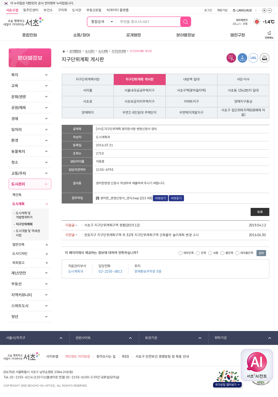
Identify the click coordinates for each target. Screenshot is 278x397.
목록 (260, 212)
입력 (261, 253)
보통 (215, 253)
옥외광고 (18, 263)
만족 (203, 253)
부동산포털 (93, 10)
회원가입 (222, 10)
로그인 (208, 10)
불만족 (229, 253)
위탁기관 (240, 338)
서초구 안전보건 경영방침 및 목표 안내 (162, 356)
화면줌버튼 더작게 (270, 10)
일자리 (16, 129)
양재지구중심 (243, 101)
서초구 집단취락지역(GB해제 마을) (243, 112)
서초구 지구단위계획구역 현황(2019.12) (112, 225)
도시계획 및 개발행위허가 (24, 215)
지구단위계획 (24, 224)
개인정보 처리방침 (77, 356)
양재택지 (88, 112)
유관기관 (170, 338)
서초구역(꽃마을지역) (191, 90)
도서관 (76, 10)
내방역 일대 (191, 79)
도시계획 (18, 204)
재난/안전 (18, 273)
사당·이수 (243, 79)
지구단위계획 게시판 (140, 79)
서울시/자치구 (31, 338)
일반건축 (18, 244)
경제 (14, 118)
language (245, 11)
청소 (14, 162)
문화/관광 (18, 96)
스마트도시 (19, 305)
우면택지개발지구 (191, 112)
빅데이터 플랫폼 (118, 10)
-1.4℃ (269, 22)
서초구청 (12, 10)
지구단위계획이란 (88, 79)
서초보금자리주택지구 (139, 101)
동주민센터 (29, 10)
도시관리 (18, 184)
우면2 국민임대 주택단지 (139, 112)
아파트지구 (191, 101)
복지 (14, 74)
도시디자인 (19, 254)
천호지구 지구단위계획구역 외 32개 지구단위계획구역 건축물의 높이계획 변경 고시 (141, 235)
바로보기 (160, 198)
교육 (14, 85)
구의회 (62, 10)
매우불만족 (246, 253)
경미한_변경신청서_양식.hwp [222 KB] (126, 198)
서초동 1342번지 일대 (243, 90)
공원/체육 (18, 107)
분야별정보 (75, 51)
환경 (14, 140)
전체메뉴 (268, 34)
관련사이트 (101, 338)
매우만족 (189, 253)
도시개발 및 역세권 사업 (28, 233)
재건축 (17, 195)
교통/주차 (18, 173)
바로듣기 (176, 198)
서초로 (87, 101)
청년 (14, 316)
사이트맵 (52, 356)
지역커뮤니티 (21, 295)
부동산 (16, 284)
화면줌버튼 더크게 (264, 10)
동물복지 (18, 151)
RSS (125, 356)
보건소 (48, 10)
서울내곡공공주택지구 (139, 90)
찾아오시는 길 (106, 356)
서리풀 (87, 90)
